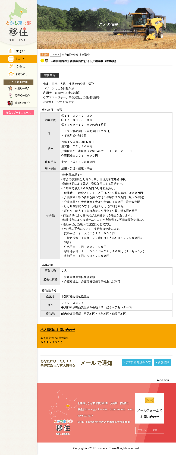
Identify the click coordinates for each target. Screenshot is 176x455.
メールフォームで (149, 414)
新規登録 (163, 362)
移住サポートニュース (18, 112)
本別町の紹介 (22, 88)
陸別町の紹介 (22, 102)
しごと (20, 59)
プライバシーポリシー (149, 430)
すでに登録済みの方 (138, 362)
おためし (22, 74)
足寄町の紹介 (22, 95)
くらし (20, 66)
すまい (20, 51)
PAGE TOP (163, 380)
